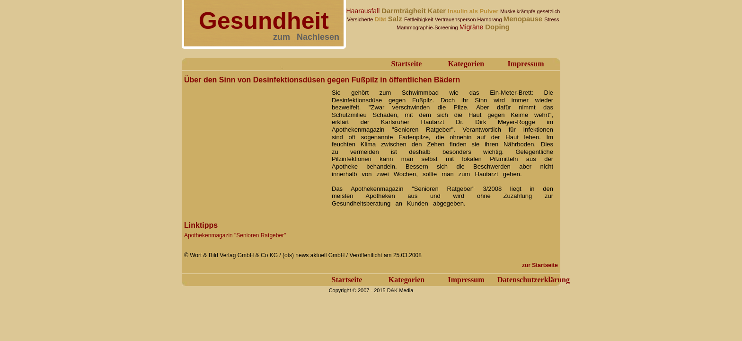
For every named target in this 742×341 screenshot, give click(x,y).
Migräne (472, 27)
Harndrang (490, 19)
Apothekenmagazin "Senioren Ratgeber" (235, 235)
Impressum (525, 64)
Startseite (406, 64)
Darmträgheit (404, 11)
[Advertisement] (255, 146)
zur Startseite (540, 265)
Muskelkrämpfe (518, 11)
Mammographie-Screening (428, 27)
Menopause (524, 19)
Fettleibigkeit (419, 19)
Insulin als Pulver (474, 11)
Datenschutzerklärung (533, 280)
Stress (551, 19)
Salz (396, 19)
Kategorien (466, 64)
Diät (381, 19)
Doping (497, 27)
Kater (438, 11)
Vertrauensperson (456, 19)
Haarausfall (364, 11)
